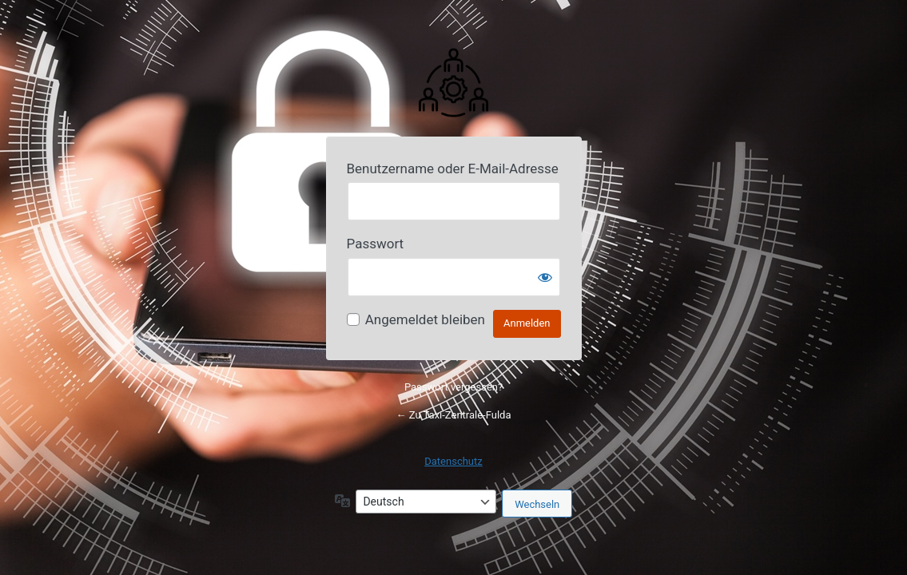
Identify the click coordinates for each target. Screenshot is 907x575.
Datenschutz (453, 461)
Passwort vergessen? (453, 387)
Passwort (375, 244)
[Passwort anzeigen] (545, 277)
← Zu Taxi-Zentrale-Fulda (453, 415)
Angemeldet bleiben (425, 319)
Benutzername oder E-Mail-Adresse (453, 168)
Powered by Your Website (454, 81)
